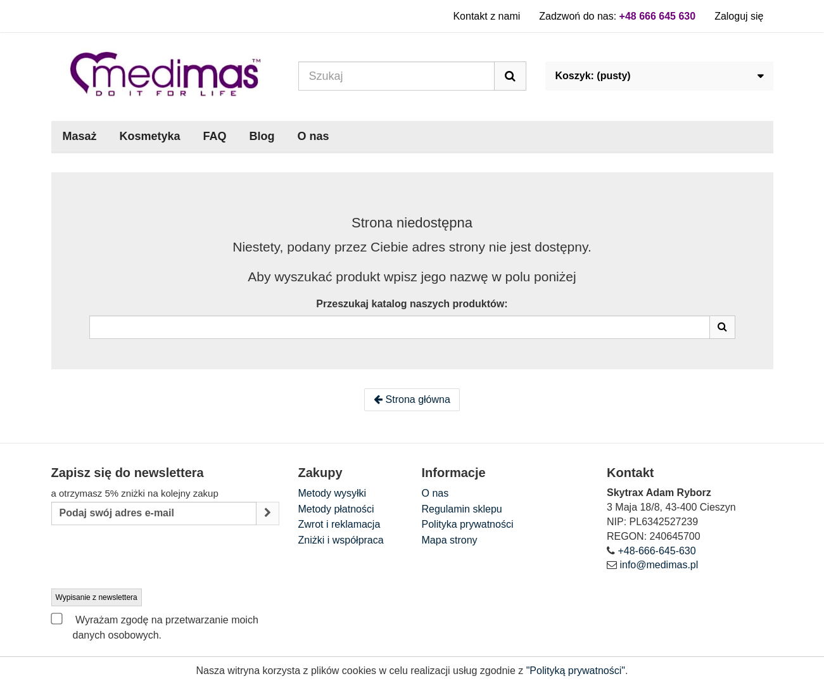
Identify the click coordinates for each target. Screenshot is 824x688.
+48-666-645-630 (656, 550)
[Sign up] (267, 513)
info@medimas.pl (658, 564)
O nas (313, 136)
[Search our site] (396, 76)
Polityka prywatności (468, 524)
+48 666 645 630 (657, 16)
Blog (262, 136)
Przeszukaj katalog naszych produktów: (411, 303)
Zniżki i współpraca (341, 540)
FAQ (215, 136)
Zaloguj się (738, 16)
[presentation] (147, 557)
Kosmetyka (150, 136)
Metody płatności (336, 509)
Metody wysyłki (332, 493)
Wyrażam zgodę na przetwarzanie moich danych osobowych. (154, 626)
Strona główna (412, 399)
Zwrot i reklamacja (339, 524)
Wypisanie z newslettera (96, 597)
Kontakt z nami (486, 16)
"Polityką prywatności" (575, 670)
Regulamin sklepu (462, 509)
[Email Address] (154, 513)
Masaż (80, 136)
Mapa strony (450, 540)
